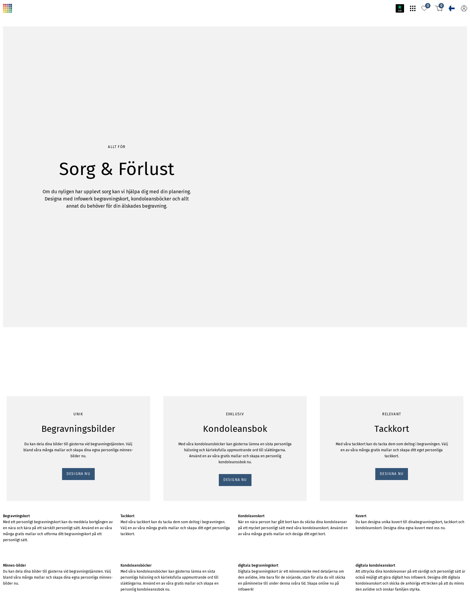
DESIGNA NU (17, 88)
